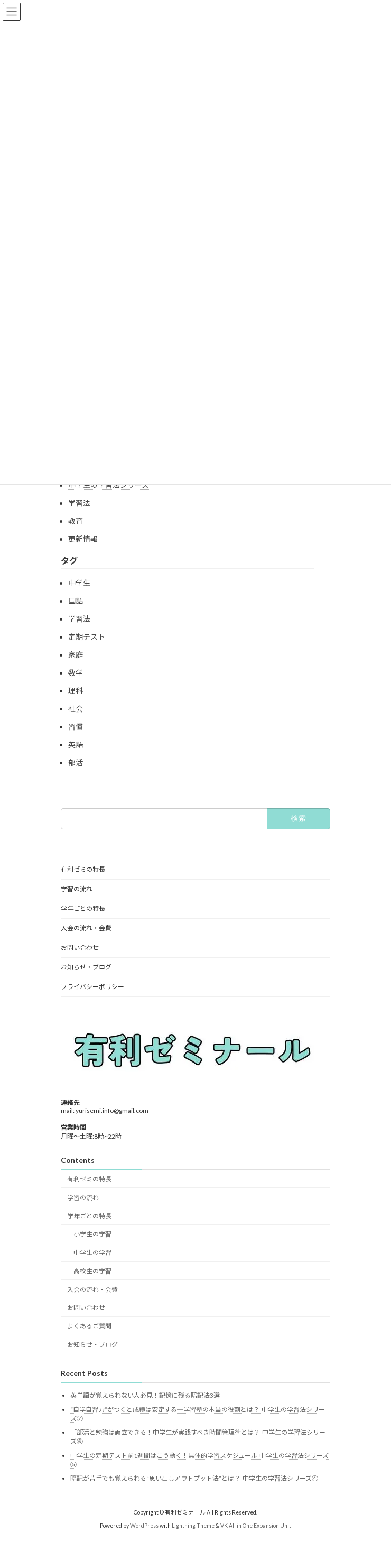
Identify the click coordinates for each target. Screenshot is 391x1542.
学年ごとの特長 (83, 908)
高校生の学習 (92, 1271)
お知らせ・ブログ (86, 967)
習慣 (75, 726)
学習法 (79, 502)
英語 (75, 744)
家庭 (75, 654)
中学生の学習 (92, 1253)
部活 (75, 762)
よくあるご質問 (89, 1326)
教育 (75, 520)
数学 (75, 672)
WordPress (144, 1525)
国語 (75, 600)
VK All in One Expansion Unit (255, 1525)
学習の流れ (76, 889)
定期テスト (86, 636)
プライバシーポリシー (92, 987)
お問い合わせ (80, 948)
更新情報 (83, 538)
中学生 (79, 582)
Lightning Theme (193, 1525)
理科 (75, 690)
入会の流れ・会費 (86, 928)
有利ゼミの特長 (83, 869)
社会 (75, 708)
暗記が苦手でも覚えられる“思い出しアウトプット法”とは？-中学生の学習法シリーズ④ (194, 1478)
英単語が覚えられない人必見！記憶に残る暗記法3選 (145, 1395)
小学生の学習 (92, 1234)
